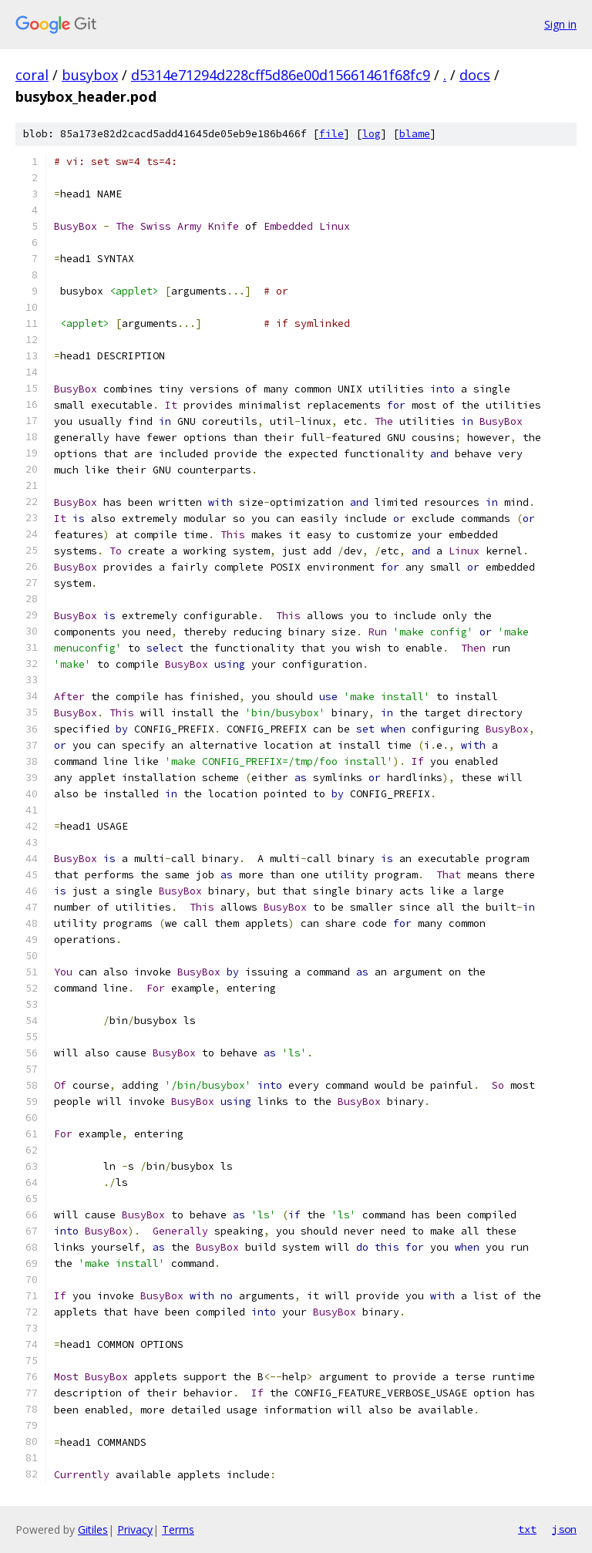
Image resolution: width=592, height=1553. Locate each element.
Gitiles (93, 1529)
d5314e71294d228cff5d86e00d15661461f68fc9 (280, 75)
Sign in (560, 24)
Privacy (135, 1529)
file (331, 133)
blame (414, 133)
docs (474, 75)
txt (527, 1529)
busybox (90, 75)
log (371, 133)
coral (32, 75)
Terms (178, 1529)
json (564, 1529)
